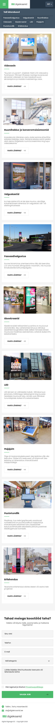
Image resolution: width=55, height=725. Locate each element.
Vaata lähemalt (16, 86)
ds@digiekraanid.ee (12, 710)
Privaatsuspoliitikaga (34, 687)
